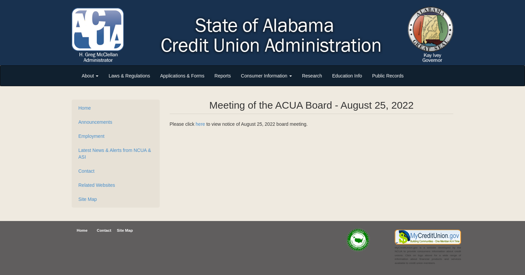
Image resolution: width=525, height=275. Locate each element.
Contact (86, 171)
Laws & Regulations (129, 75)
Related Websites (96, 185)
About (90, 75)
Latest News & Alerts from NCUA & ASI (114, 154)
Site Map (87, 199)
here (200, 124)
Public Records (387, 75)
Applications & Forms (182, 75)
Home (84, 108)
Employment (91, 136)
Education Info (347, 75)
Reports (223, 75)
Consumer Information (266, 75)
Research (312, 75)
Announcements (95, 122)
